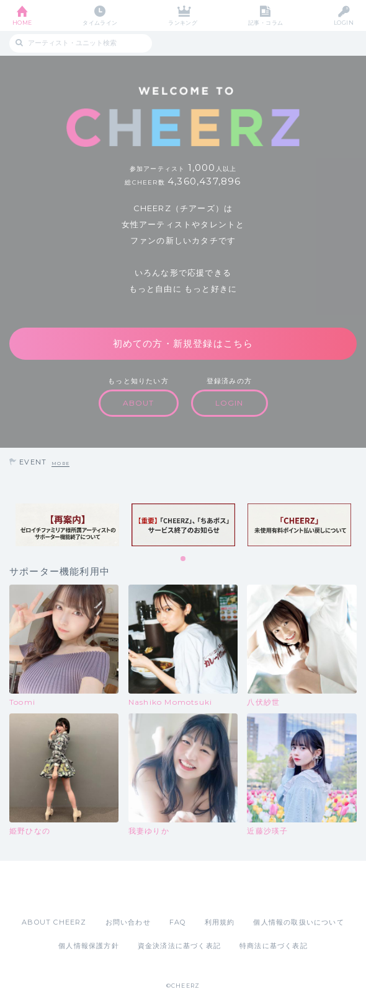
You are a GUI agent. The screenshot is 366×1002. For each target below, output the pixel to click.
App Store (148, 888)
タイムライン (100, 22)
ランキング (182, 22)
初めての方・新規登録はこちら (183, 343)
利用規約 (220, 922)
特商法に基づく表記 (273, 945)
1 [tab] (184, 559)
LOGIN (344, 22)
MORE (60, 463)
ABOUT (138, 402)
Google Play (215, 888)
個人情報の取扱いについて (298, 922)
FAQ (177, 922)
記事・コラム (265, 22)
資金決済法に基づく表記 (179, 945)
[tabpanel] (67, 525)
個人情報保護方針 (88, 945)
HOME (22, 22)
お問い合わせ (128, 922)
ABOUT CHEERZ (54, 922)
